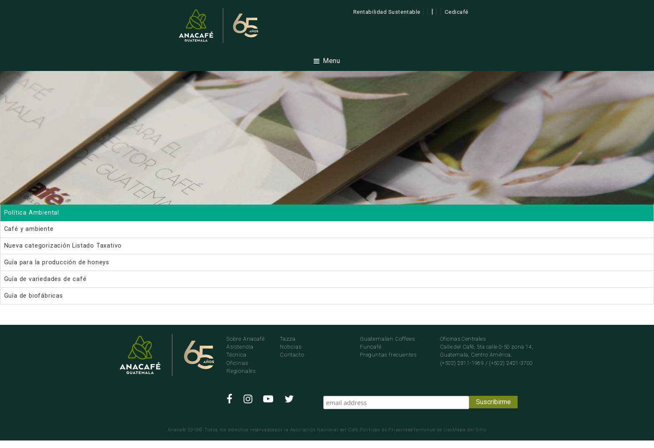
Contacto (292, 355)
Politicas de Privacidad (386, 430)
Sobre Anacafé (245, 339)
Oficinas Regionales (241, 367)
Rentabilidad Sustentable (386, 11)
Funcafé (371, 347)
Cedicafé (456, 11)
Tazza (288, 339)
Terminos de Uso (433, 430)
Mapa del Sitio (469, 430)
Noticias (290, 347)
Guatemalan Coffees (387, 339)
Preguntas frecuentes (388, 355)
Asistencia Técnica (240, 351)
